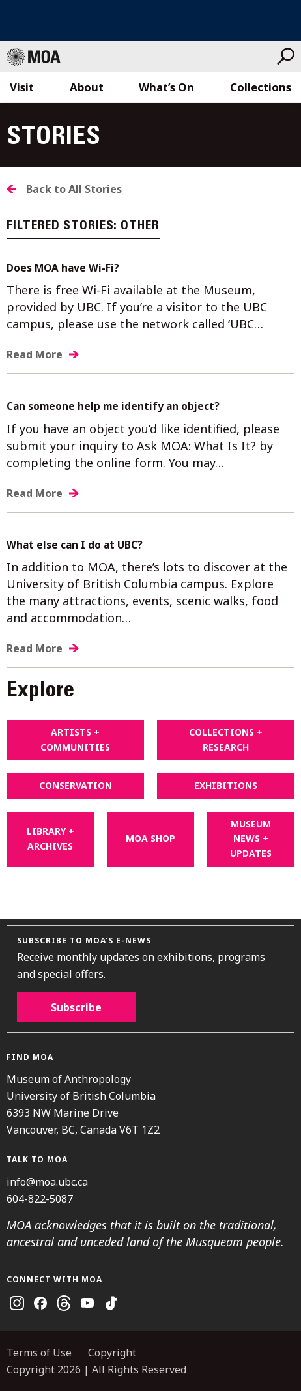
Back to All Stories (74, 189)
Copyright (112, 1352)
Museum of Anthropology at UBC (142, 57)
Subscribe (76, 1007)
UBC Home (150, 20)
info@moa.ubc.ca (47, 1182)
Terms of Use (39, 1352)
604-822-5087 (40, 1199)
